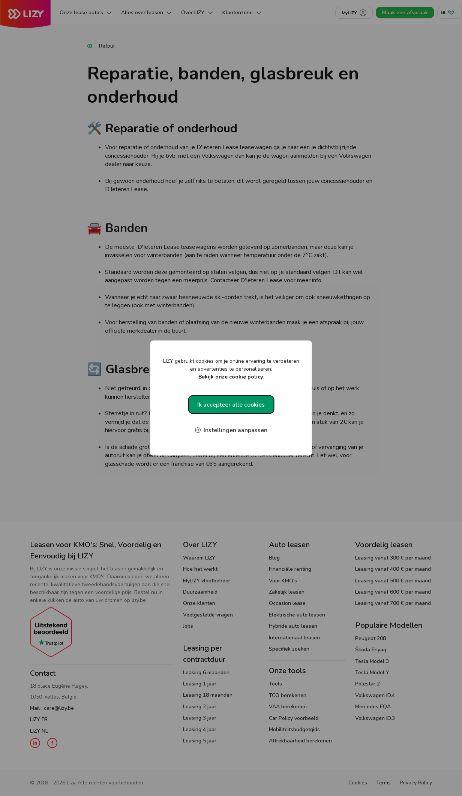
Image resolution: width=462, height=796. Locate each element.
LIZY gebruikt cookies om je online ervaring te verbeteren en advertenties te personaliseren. (231, 369)
